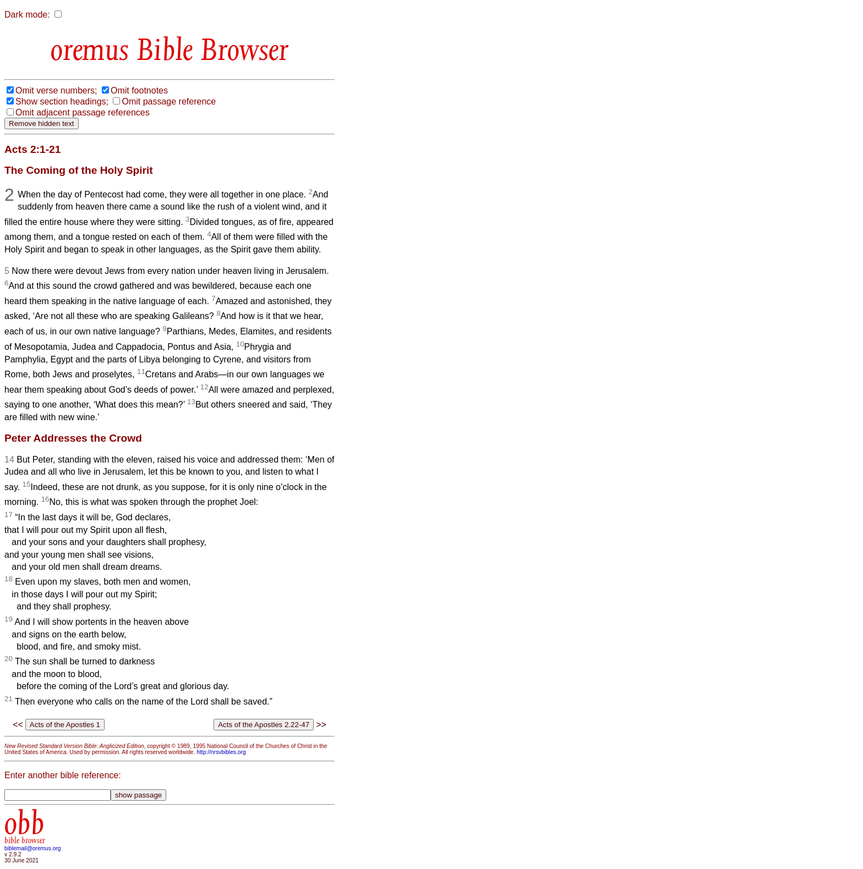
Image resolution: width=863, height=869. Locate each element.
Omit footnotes (139, 90)
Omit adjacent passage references (82, 112)
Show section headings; (61, 101)
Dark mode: (27, 14)
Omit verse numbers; (56, 90)
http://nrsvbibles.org (220, 752)
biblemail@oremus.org (32, 848)
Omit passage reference (169, 101)
